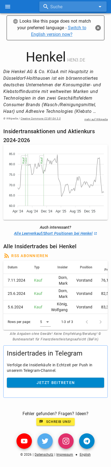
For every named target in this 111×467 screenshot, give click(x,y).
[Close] (98, 28)
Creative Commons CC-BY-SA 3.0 (41, 118)
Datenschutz (44, 455)
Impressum (64, 455)
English (85, 455)
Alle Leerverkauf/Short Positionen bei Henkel (55, 233)
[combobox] (73, 6)
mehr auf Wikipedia (96, 119)
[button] (45, 321)
